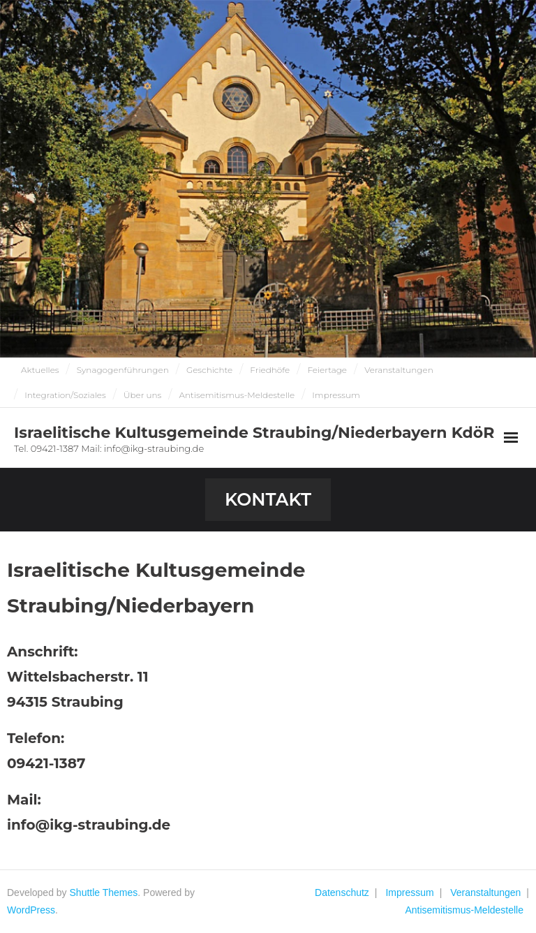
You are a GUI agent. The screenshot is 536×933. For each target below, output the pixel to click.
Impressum (335, 395)
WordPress (31, 910)
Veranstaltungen (398, 370)
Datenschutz (342, 892)
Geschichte (209, 370)
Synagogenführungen (123, 370)
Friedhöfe (270, 370)
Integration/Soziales (65, 395)
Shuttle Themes (104, 892)
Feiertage (327, 370)
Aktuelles (40, 370)
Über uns (142, 395)
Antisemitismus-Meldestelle (237, 395)
